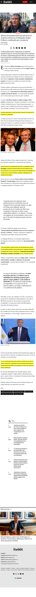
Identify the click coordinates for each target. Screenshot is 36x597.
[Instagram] (18, 574)
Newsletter (8, 568)
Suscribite (25, 1)
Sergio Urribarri (19, 393)
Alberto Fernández (7, 391)
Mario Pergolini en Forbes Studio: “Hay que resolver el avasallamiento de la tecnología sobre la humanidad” (20, 441)
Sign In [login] (31, 2)
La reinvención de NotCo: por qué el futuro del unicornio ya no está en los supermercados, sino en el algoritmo (20, 452)
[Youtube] (20, 574)
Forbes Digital (4, 42)
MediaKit (3, 568)
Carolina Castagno (19, 391)
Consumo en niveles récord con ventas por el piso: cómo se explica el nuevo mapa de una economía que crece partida (20, 429)
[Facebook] (13, 574)
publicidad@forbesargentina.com (11, 555)
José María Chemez (7, 393)
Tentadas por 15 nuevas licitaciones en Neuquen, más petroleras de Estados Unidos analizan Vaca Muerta (21, 475)
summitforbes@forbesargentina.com (11, 559)
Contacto (13, 568)
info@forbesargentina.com (9, 557)
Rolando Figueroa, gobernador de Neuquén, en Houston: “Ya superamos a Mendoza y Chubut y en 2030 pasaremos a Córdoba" (16, 538)
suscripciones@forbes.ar (11, 561)
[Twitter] (16, 574)
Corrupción (29, 391)
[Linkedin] (23, 574)
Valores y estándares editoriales (22, 568)
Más (20, 421)
